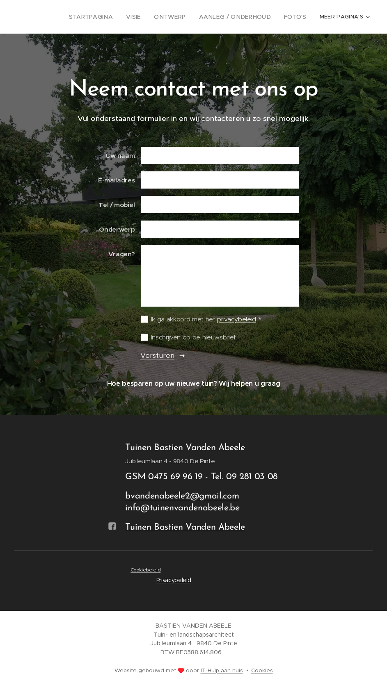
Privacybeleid (173, 580)
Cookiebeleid (145, 569)
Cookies (262, 670)
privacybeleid (236, 319)
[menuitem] (131, 17)
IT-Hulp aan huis (222, 670)
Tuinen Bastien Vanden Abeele (185, 527)
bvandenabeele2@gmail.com (182, 496)
